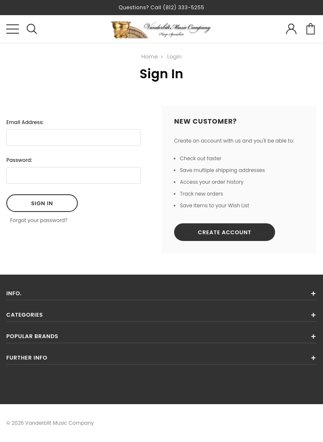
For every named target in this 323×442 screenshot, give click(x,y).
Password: (19, 160)
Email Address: (25, 122)
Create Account (225, 232)
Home (149, 57)
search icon (31, 29)
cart (310, 28)
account (291, 29)
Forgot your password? (39, 220)
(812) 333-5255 (183, 7)
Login (174, 57)
